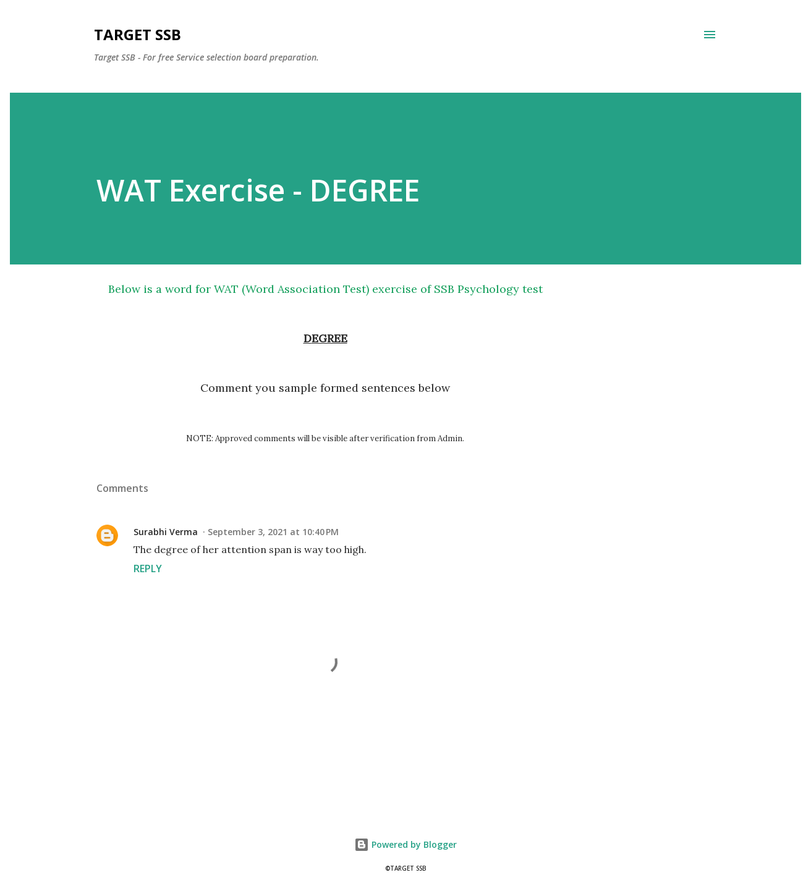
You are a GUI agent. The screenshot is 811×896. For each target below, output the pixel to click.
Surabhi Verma (166, 532)
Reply (148, 568)
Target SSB (137, 34)
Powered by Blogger (405, 844)
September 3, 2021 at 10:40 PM (273, 532)
